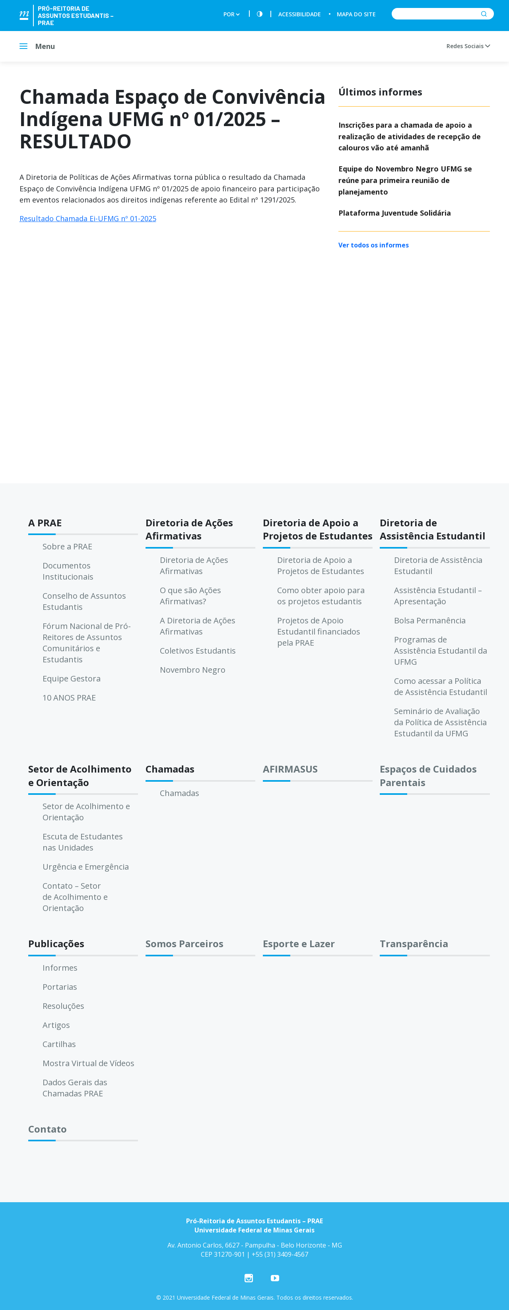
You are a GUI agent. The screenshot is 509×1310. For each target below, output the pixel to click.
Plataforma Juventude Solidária (394, 213)
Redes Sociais (468, 46)
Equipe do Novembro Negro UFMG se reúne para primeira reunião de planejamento (405, 180)
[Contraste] (259, 14)
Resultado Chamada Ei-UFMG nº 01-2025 (87, 218)
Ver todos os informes (373, 245)
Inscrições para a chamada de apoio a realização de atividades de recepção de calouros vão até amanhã (409, 136)
